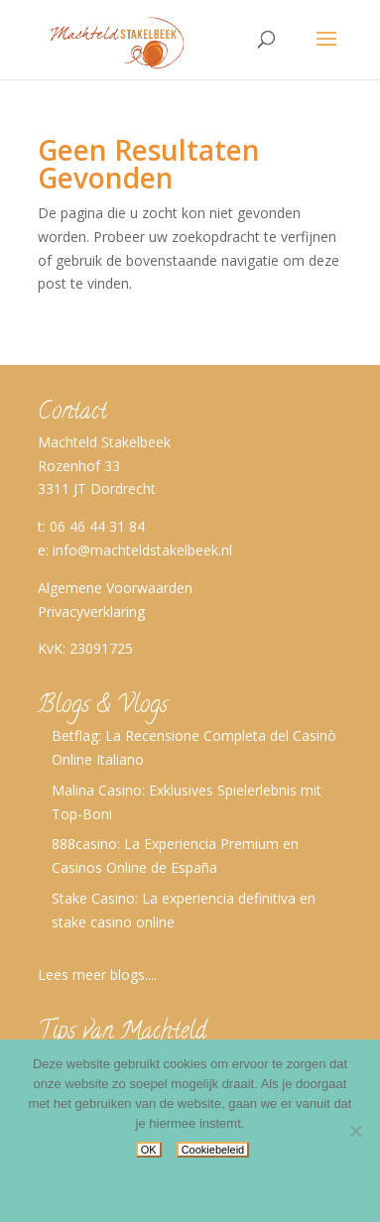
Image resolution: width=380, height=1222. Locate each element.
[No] (355, 1131)
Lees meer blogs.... (97, 974)
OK (149, 1150)
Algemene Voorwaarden (115, 587)
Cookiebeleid (213, 1150)
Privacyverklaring (91, 611)
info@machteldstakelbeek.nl (142, 550)
